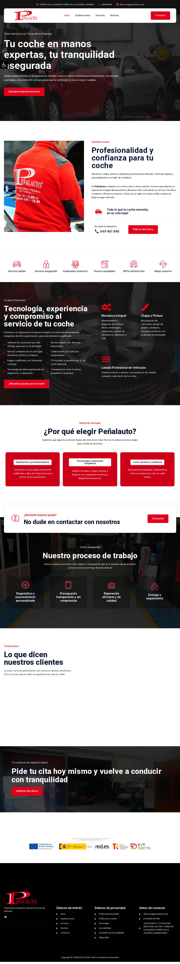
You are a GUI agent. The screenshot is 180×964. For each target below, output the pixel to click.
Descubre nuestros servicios (24, 92)
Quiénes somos (82, 15)
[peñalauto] (129, 688)
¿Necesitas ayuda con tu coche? (27, 385)
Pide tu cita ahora (143, 230)
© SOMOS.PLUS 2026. (80, 959)
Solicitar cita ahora (27, 793)
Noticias (116, 15)
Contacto (160, 15)
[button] (4, 65)
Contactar (158, 521)
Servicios (100, 15)
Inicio (66, 15)
